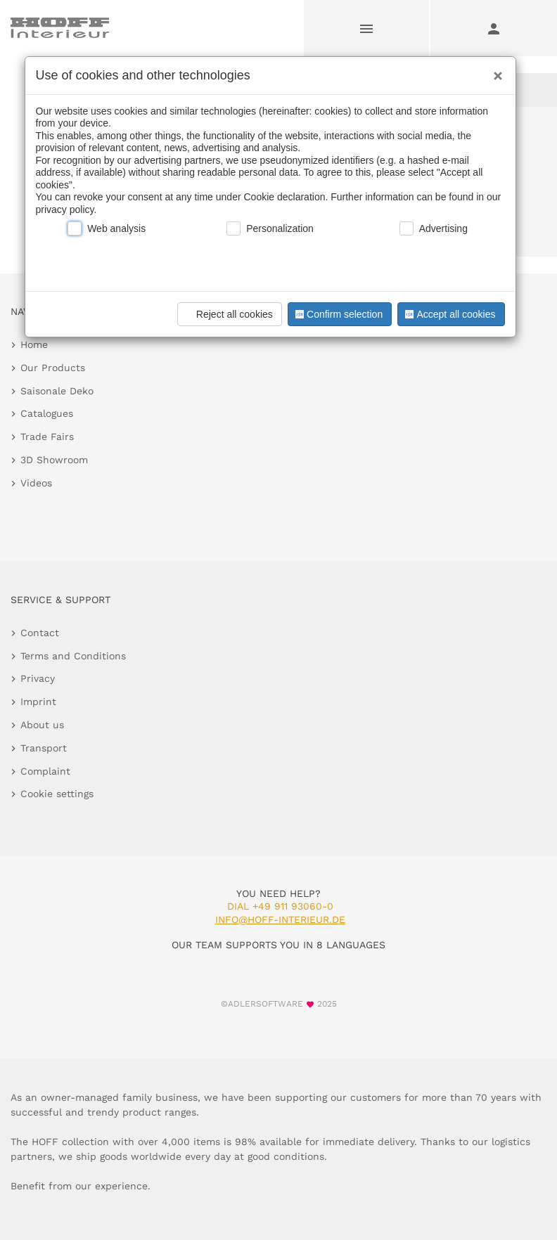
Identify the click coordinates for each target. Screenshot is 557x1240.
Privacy (37, 678)
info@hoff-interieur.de (280, 919)
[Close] (494, 71)
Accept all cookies (448, 314)
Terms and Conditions (73, 655)
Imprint (38, 701)
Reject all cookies (227, 314)
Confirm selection (338, 314)
